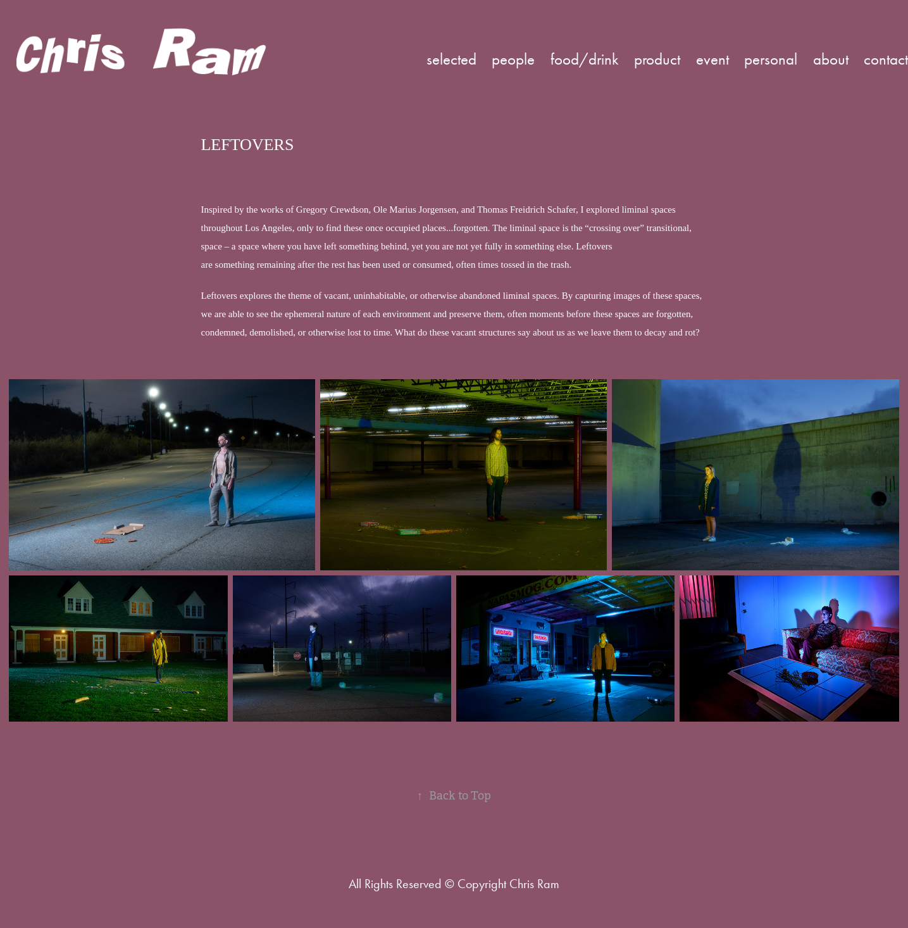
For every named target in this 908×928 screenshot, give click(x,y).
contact (886, 59)
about (831, 59)
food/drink (584, 59)
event (712, 59)
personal (770, 59)
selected (451, 59)
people (513, 59)
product (657, 59)
